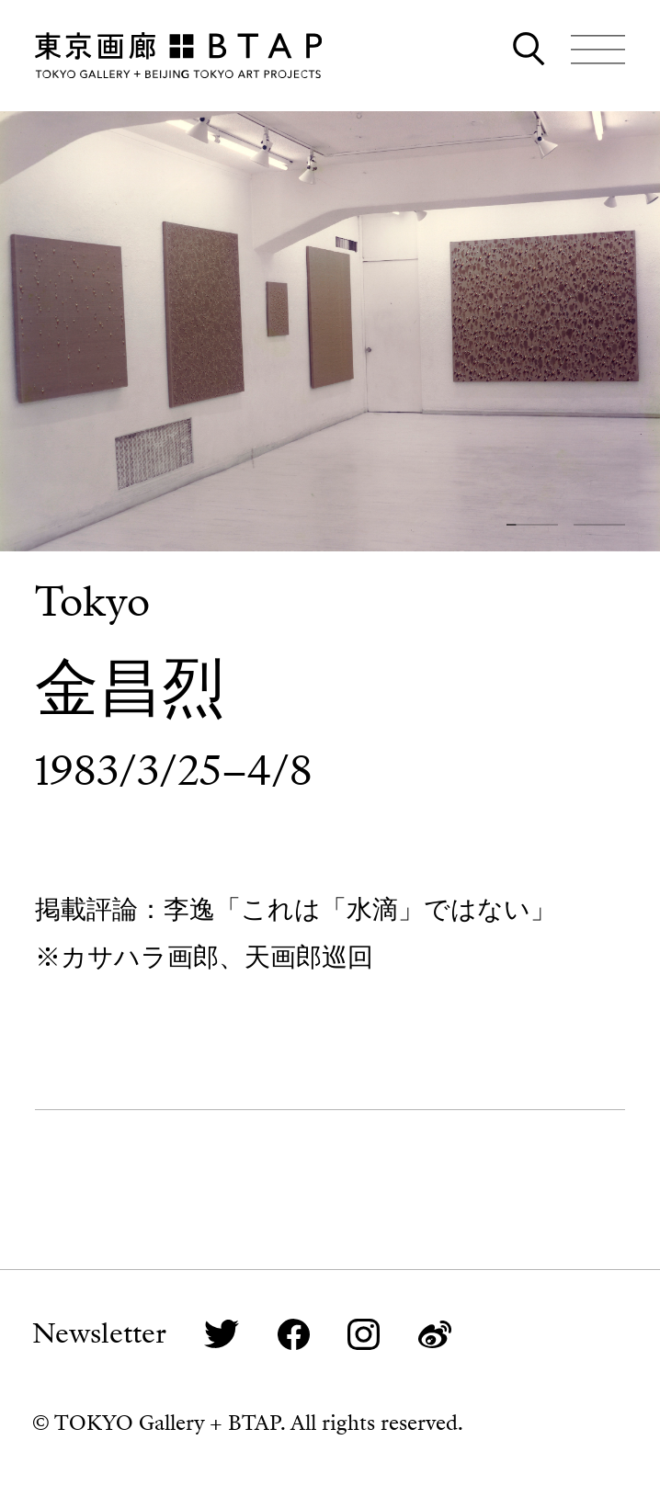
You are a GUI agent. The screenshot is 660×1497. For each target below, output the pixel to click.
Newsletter (99, 1334)
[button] (532, 524)
